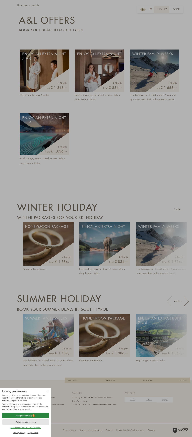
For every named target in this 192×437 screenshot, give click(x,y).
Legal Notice (33, 432)
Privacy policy (19, 432)
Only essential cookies (26, 422)
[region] (25, 402)
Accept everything (26, 416)
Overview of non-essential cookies (26, 427)
